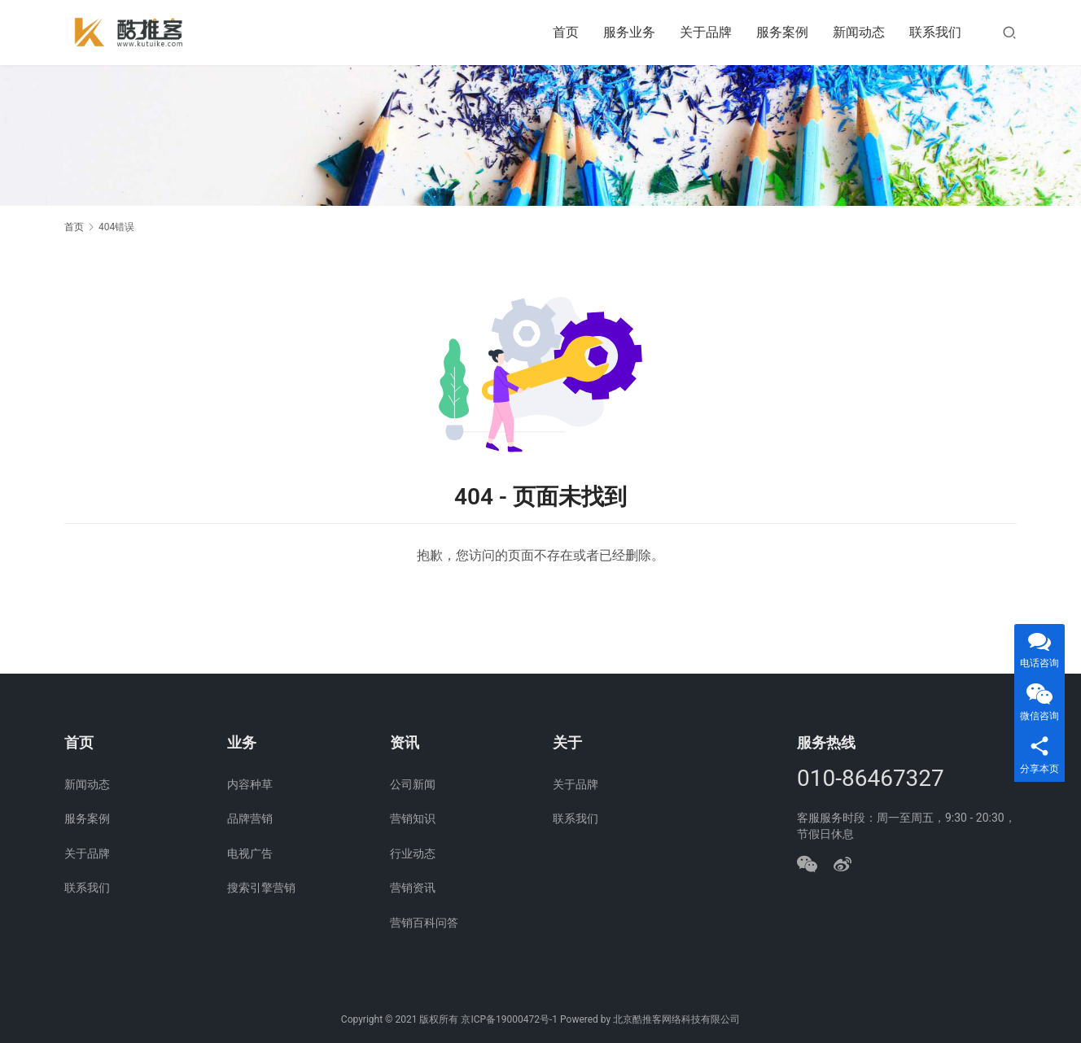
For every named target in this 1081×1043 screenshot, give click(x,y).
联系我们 (935, 32)
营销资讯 (412, 887)
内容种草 (250, 784)
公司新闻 (412, 784)
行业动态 (412, 853)
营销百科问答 (424, 922)
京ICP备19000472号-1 (509, 1019)
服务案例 (782, 32)
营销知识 (412, 818)
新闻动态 (859, 32)
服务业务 (629, 32)
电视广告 (250, 853)
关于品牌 (706, 32)
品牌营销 (250, 818)
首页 (566, 32)
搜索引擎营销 (261, 887)
